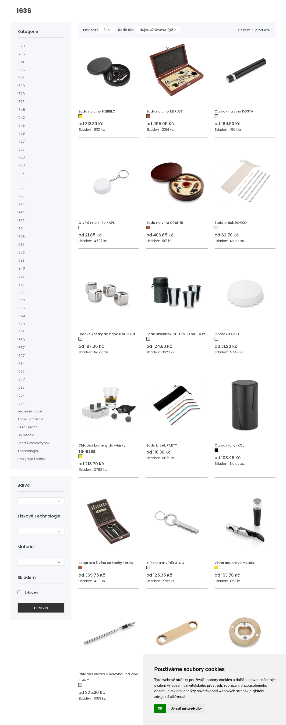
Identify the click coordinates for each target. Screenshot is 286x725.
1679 (21, 324)
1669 (21, 340)
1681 (21, 363)
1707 (21, 141)
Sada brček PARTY (161, 445)
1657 (21, 395)
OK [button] (160, 708)
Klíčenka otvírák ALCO (165, 562)
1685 (21, 244)
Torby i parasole (30, 419)
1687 (21, 292)
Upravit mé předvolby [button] (186, 708)
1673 (21, 101)
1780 (21, 165)
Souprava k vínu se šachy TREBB (105, 562)
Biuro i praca (28, 427)
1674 (21, 403)
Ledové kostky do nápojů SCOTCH (107, 334)
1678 (21, 94)
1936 (21, 332)
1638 (21, 220)
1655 (21, 189)
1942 (21, 117)
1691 (21, 228)
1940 (21, 268)
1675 (21, 149)
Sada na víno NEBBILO (96, 111)
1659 (21, 205)
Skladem (32, 592)
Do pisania (26, 435)
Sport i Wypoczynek (33, 443)
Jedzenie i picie (30, 411)
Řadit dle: (126, 30)
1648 (21, 109)
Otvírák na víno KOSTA (234, 111)
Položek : (90, 30)
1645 (21, 125)
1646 (21, 300)
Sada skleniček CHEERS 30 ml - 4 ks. (176, 334)
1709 (21, 133)
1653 (21, 197)
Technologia (28, 451)
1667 (21, 347)
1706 (21, 54)
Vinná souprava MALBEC (235, 562)
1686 (21, 70)
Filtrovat (41, 607)
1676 (21, 252)
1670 (21, 46)
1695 (21, 387)
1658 (21, 213)
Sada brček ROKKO (231, 222)
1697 (21, 355)
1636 (21, 181)
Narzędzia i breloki (32, 459)
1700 (21, 157)
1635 (21, 78)
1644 (21, 316)
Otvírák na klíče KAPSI (97, 222)
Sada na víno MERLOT (164, 111)
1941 (21, 62)
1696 (21, 308)
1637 (21, 173)
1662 (21, 371)
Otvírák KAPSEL (227, 334)
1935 (21, 284)
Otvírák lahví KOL (229, 445)
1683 (21, 276)
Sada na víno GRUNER (164, 222)
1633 (21, 260)
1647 (21, 379)
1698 (21, 236)
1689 (21, 86)
